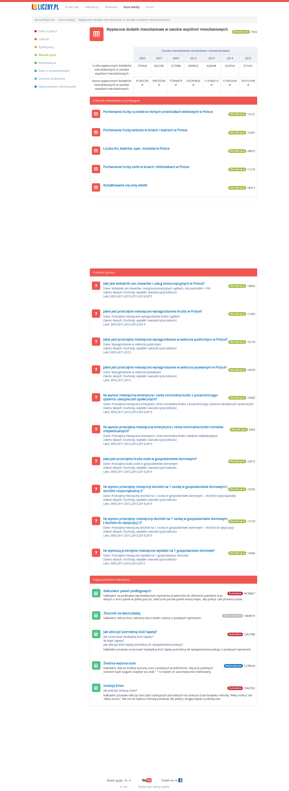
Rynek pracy (44, 47)
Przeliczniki (72, 7)
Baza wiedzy (132, 7)
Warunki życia (45, 55)
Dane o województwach (52, 71)
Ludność (42, 39)
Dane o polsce (46, 31)
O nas (123, 786)
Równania (111, 7)
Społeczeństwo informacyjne (55, 86)
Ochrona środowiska (50, 78)
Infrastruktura (45, 63)
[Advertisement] (174, 232)
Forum (149, 7)
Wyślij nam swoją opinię (153, 786)
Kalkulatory (92, 7)
